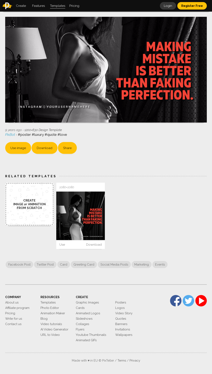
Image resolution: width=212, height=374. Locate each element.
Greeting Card (84, 264)
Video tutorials (51, 324)
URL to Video (50, 335)
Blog (44, 319)
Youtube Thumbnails (91, 335)
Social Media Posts (114, 264)
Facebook (175, 300)
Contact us (13, 324)
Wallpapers (123, 335)
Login (168, 6)
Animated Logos (88, 313)
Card (63, 264)
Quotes (120, 319)
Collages (82, 324)
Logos (120, 308)
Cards (80, 308)
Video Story (123, 313)
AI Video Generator (54, 329)
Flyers (80, 329)
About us (11, 302)
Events (160, 264)
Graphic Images (87, 302)
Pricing (10, 313)
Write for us (13, 319)
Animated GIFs (86, 340)
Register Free (192, 6)
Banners (121, 324)
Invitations (122, 329)
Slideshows (84, 319)
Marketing (141, 264)
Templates (48, 302)
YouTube (201, 300)
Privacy (135, 360)
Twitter (188, 300)
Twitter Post (45, 264)
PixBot (10, 134)
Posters (120, 302)
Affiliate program (17, 308)
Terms (122, 360)
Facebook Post (19, 264)
